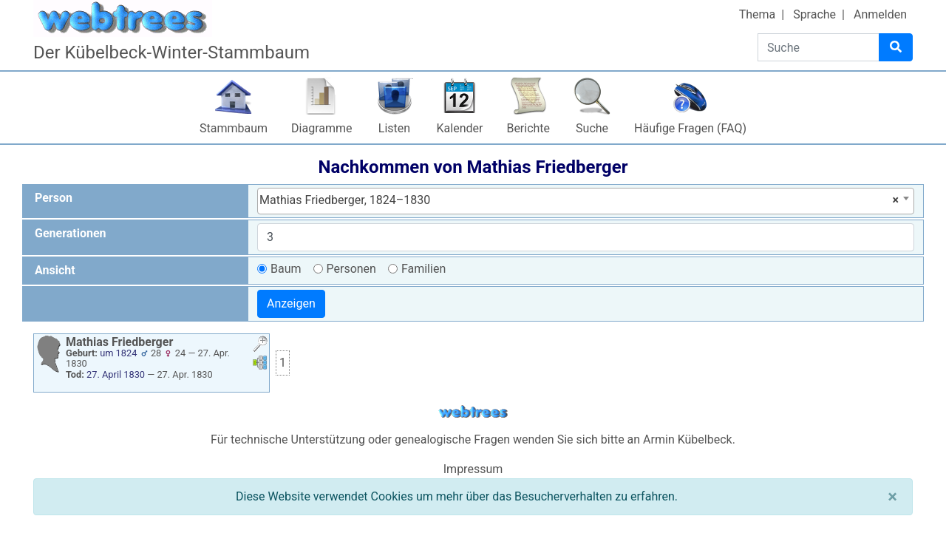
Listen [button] (394, 128)
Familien (423, 269)
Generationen (70, 233)
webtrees (473, 412)
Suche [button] (592, 128)
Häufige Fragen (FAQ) (690, 128)
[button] (260, 346)
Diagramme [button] (321, 128)
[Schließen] (892, 497)
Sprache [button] (814, 14)
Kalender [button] (460, 128)
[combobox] (585, 201)
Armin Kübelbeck (687, 439)
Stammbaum (234, 128)
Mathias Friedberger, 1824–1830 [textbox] (579, 200)
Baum (286, 269)
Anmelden (880, 14)
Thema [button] (757, 14)
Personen (351, 269)
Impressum (473, 469)
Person (53, 198)
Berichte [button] (528, 128)
